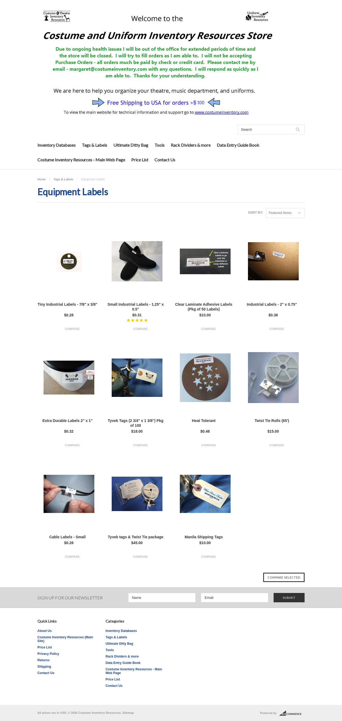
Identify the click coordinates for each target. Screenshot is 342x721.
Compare (72, 328)
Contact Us (164, 159)
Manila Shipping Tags (204, 537)
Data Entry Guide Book (238, 145)
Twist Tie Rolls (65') (272, 421)
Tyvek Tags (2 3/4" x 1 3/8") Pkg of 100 (135, 423)
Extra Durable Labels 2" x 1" (67, 421)
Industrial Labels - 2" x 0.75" (272, 304)
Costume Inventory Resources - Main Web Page (81, 159)
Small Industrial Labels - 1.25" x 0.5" (135, 306)
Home (41, 179)
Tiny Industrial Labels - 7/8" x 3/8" (68, 304)
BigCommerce (292, 713)
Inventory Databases (56, 145)
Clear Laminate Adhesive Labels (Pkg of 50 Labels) (203, 306)
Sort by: (255, 212)
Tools (159, 145)
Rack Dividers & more (191, 145)
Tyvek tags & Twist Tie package (136, 537)
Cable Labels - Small (67, 537)
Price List (139, 159)
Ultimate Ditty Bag (130, 145)
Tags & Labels (94, 145)
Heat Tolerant (203, 421)
